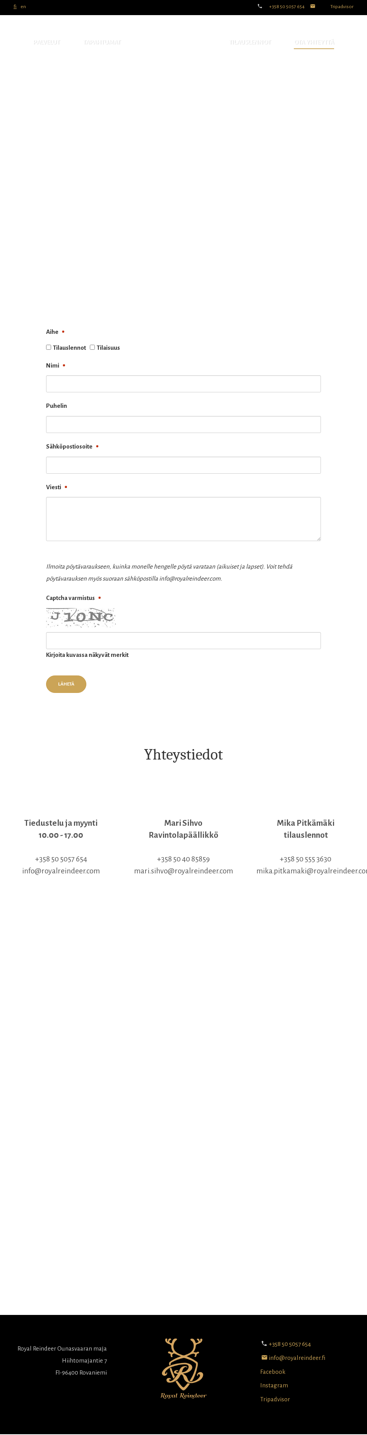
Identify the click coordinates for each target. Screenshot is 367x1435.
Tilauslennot (250, 42)
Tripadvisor (341, 6)
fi (15, 6)
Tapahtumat (101, 42)
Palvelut (46, 42)
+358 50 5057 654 (287, 6)
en (23, 6)
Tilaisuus (108, 347)
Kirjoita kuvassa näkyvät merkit (87, 654)
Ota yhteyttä (314, 42)
